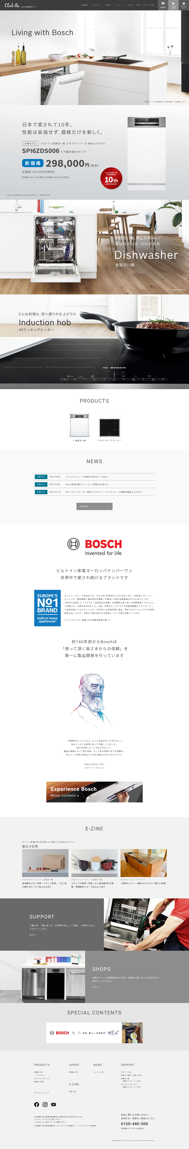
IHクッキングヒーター (109, 440)
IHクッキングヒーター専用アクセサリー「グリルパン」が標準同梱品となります (104, 492)
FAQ (139, 1081)
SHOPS (74, 1064)
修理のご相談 (126, 1075)
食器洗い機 (79, 440)
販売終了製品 (39, 1082)
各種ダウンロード (129, 1081)
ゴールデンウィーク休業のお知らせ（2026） (87, 477)
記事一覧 (72, 1091)
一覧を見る (83, 506)
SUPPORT (127, 1064)
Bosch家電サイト (21, 7)
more (31, 935)
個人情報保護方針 (49, 1126)
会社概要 (37, 1126)
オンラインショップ (41, 1093)
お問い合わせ (137, 1075)
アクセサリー (41, 1075)
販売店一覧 (73, 1072)
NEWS (98, 1064)
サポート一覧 (126, 1072)
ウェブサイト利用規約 (65, 1126)
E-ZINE (74, 1084)
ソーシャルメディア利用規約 (86, 1126)
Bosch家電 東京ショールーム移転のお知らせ (87, 484)
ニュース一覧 (98, 1072)
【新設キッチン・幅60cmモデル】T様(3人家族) (143, 883)
